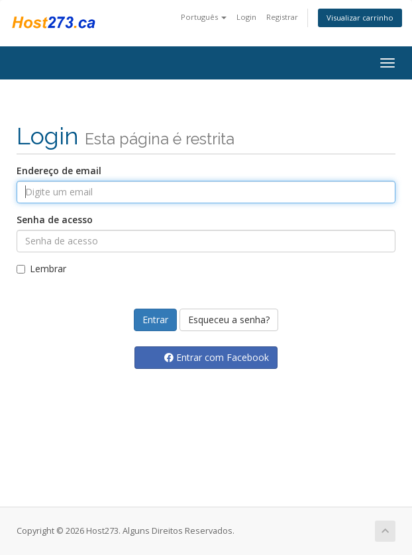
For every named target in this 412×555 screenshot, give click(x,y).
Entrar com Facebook (216, 357)
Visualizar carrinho (360, 18)
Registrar (282, 17)
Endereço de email (59, 170)
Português (204, 17)
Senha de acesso (55, 219)
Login (246, 17)
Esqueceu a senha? (229, 319)
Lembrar (41, 268)
